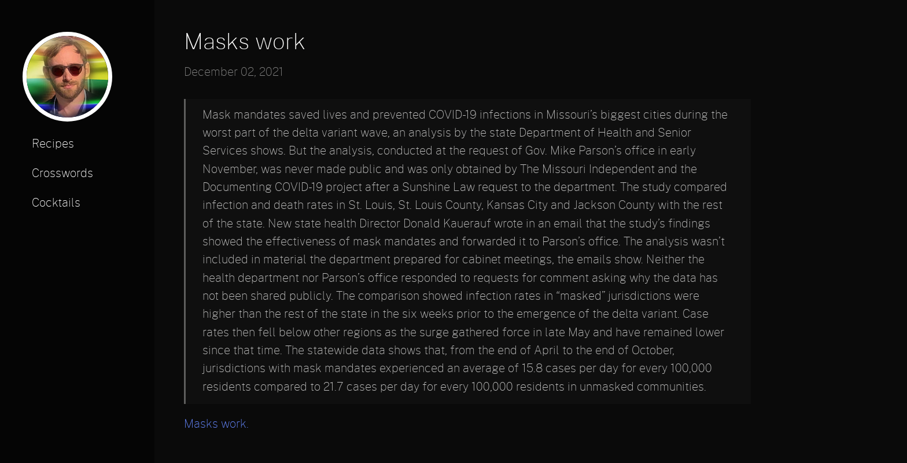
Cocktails (56, 203)
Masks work (244, 42)
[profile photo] (67, 81)
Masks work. (216, 424)
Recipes (53, 144)
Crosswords (62, 173)
